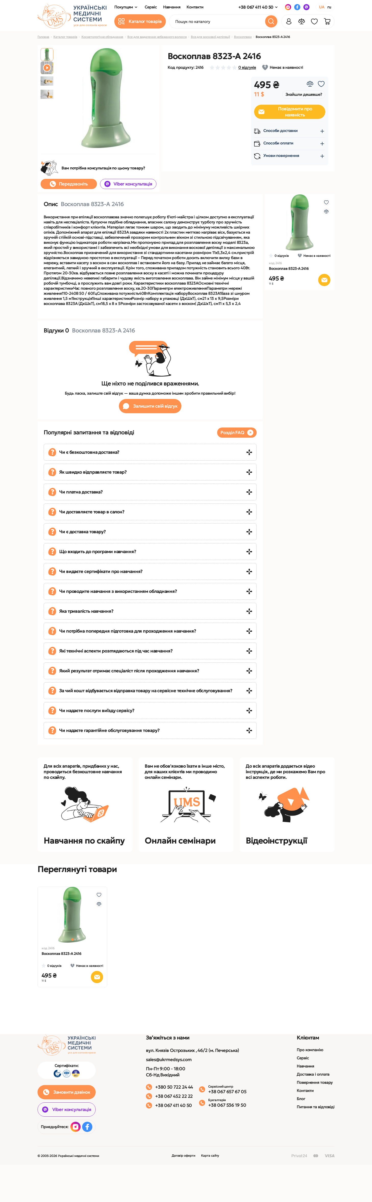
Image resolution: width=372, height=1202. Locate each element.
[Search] (271, 21)
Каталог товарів (65, 37)
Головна (43, 37)
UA (321, 7)
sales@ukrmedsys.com (169, 1059)
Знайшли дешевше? (304, 94)
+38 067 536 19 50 (227, 1105)
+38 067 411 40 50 (255, 7)
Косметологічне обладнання (102, 37)
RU (329, 7)
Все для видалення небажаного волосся (157, 37)
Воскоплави (243, 37)
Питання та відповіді (315, 1106)
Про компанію (310, 1049)
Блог (301, 1098)
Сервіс (303, 1058)
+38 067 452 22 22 (174, 1096)
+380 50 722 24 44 (174, 1087)
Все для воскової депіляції (210, 37)
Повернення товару (315, 1082)
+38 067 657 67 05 (227, 1091)
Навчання (305, 1066)
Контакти (305, 1090)
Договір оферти (183, 1155)
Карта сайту (210, 1155)
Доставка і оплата (313, 1074)
